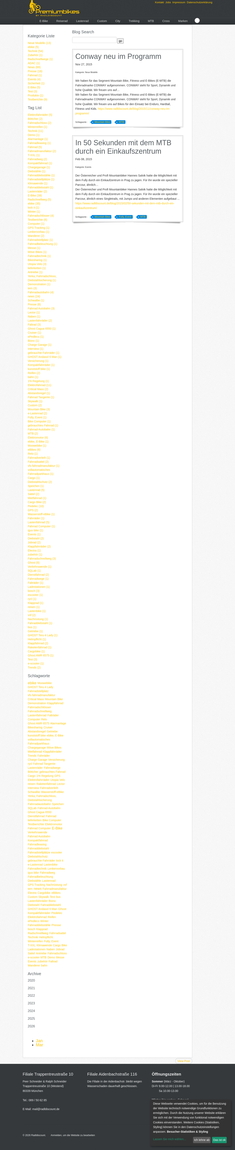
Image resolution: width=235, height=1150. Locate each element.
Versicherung (56, 759)
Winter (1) (34, 211)
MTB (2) (33, 433)
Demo (51, 957)
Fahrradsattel (57, 933)
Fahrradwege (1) (38, 578)
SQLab (32, 808)
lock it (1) (33, 207)
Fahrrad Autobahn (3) (41, 308)
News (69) (34, 67)
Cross (166, 21)
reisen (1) (34, 607)
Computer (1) (36, 223)
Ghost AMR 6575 (38, 723)
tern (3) (32, 288)
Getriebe (52, 731)
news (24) (34, 296)
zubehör (42, 961)
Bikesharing (35, 727)
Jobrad (60, 949)
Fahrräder (44, 755)
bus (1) (32, 627)
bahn (44, 965)
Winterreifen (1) (37, 126)
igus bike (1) (35, 530)
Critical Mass (36, 699)
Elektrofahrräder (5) (40, 114)
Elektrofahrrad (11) (39, 385)
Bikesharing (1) (37, 260)
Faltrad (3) (34, 324)
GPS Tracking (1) (38, 227)
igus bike (33, 872)
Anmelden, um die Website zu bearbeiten (73, 1135)
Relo (44, 719)
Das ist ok (219, 1140)
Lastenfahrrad (37, 715)
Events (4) (34, 79)
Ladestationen (37, 949)
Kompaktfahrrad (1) (40, 163)
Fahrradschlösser (39, 707)
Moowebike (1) (37, 445)
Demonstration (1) (39, 284)
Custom (102, 21)
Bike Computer (52, 820)
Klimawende (44, 945)
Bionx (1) (33, 340)
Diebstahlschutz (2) (40, 482)
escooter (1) (35, 594)
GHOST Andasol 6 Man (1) (45, 356)
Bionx (52, 900)
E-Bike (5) (34, 87)
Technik (33, 937)
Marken (183, 21)
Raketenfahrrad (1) (40, 647)
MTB (151, 21)
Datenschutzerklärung (199, 2)
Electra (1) (34, 550)
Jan (39, 1040)
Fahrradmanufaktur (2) (42, 151)
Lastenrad (82, 21)
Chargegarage (37, 747)
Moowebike (45, 683)
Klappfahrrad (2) (38, 643)
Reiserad (62, 21)
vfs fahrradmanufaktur (41, 695)
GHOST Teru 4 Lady (40, 687)
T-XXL (32, 945)
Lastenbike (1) (37, 611)
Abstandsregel (37, 731)
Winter (44, 921)
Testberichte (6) (37, 219)
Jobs (168, 2)
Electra (32, 892)
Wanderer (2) (36, 235)
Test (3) (32, 91)
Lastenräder (35, 767)
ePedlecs (34, 921)
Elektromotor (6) (38, 437)
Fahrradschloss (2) (39, 122)
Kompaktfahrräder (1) (41, 365)
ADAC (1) (34, 63)
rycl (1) (32, 599)
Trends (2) (34, 667)
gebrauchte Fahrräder (41, 860)
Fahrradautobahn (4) (41, 292)
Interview (33, 788)
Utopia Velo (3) (37, 264)
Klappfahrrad (55, 703)
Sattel (31, 953)
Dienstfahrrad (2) (38, 574)
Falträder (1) (35, 582)
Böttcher (33, 771)
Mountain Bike (54, 699)
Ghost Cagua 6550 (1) (42, 328)
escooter (56, 852)
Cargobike (44, 892)
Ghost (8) (34, 562)
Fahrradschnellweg (40, 711)
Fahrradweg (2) (37, 159)
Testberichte (36, 824)
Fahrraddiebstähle (39, 925)
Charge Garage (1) (40, 344)
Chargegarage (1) (39, 167)
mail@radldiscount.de (46, 1109)
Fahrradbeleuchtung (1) (42, 243)
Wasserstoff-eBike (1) (41, 514)
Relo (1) (33, 453)
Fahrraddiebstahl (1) (40, 187)
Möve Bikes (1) (37, 252)
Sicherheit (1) (36, 83)
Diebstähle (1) (36, 171)
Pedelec (56, 913)
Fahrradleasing (37, 844)
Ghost (62, 909)
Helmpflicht (46, 937)
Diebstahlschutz (38, 856)
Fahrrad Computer (39, 828)
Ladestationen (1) (39, 586)
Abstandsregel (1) (39, 393)
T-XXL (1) (34, 155)
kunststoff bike (37, 735)
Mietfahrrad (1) (37, 498)
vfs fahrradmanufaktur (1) (44, 465)
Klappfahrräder (52, 751)
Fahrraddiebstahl (38, 848)
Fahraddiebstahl (51, 905)
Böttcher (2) (35, 118)
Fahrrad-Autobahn (49, 808)
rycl (30, 763)
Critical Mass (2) (38, 389)
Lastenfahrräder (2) (40, 320)
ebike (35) (34, 203)
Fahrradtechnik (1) (39, 256)
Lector (61, 783)
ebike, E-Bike (55, 735)
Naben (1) (34, 316)
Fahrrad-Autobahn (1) (41, 429)
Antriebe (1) (35, 272)
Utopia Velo (57, 779)
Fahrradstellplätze (39, 852)
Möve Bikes (54, 747)
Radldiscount (38, 1135)
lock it (59, 860)
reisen (32, 783)
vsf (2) (32, 615)
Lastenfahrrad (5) (38, 522)
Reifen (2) (34, 373)
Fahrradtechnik (37, 868)
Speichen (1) (36, 486)
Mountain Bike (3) (39, 409)
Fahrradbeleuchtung (40, 876)
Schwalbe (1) (36, 300)
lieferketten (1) (37, 268)
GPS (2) (33, 510)
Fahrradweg (47, 872)
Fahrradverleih (49, 788)
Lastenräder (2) (37, 191)
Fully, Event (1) (37, 417)
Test (52, 896)
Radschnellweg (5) (39, 199)
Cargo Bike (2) (37, 502)
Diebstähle (34, 880)
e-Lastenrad (35, 864)
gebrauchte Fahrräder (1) (43, 352)
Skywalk (44, 896)
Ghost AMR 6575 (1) (41, 655)
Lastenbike (50, 864)
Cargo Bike (60, 945)
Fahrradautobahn (39, 804)
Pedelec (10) (36, 506)
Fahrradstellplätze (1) (41, 179)
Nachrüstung (54, 884)
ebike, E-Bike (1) (38, 441)
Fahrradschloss (57, 953)
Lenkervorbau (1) (38, 231)
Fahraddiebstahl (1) (40, 623)
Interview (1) (35, 348)
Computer (34, 719)
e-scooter (34, 957)
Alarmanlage (58, 723)
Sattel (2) (33, 494)
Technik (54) (35, 51)
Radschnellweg (38, 933)
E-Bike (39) (35, 195)
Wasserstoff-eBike (52, 792)
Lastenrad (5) (36, 490)
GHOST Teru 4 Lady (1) (42, 635)
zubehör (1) (35, 554)
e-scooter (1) (36, 663)
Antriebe (41, 953)
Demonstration (37, 703)
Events (32, 961)
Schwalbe (34, 792)
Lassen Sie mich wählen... (169, 1139)
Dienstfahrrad (36, 816)
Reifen (52, 917)
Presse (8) (34, 304)
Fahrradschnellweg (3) (42, 558)
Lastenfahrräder (38, 900)
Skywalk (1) (35, 401)
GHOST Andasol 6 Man (42, 909)
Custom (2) (35, 405)
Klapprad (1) (35, 603)
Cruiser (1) (34, 332)
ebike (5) (33, 47)
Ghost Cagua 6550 (40, 812)
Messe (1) (34, 248)
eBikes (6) (34, 449)
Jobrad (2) (34, 542)
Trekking (134, 21)
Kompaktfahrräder (39, 913)
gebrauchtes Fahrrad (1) (43, 425)
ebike (32, 683)
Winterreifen (35, 941)
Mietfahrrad (35, 751)
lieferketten (35, 820)
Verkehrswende (37, 832)
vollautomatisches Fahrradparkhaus (39, 741)
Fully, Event (51, 941)
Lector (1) (34, 312)
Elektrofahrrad (37, 917)
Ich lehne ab (201, 1140)
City (117, 21)
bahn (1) (33, 377)
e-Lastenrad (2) (37, 413)
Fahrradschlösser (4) (41, 215)
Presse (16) (35, 71)
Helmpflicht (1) (37, 639)
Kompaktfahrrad (38, 840)
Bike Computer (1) (39, 421)
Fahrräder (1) (36, 518)
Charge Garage (37, 759)
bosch (31, 929)
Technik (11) (35, 131)
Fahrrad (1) (35, 75)
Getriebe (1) (35, 631)
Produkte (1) (35, 95)
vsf (65, 884)
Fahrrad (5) (35, 147)
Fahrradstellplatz (38, 691)
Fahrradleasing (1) (39, 143)
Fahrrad (51, 816)
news (38, 889)
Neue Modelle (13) (39, 43)
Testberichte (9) (37, 99)
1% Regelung (45, 775)
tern (30, 888)
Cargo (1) (34, 477)
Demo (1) (34, 135)
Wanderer (34, 965)
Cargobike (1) (36, 651)
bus (58, 896)
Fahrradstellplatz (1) (40, 239)
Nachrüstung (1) (38, 619)
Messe (60, 957)
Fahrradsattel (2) (38, 461)
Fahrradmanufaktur (55, 888)
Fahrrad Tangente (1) (41, 397)
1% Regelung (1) (38, 381)
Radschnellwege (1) (40, 59)
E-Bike (44, 21)
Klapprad (42, 929)
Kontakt (159, 2)
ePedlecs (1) (36, 336)
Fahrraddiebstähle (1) (41, 175)
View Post (184, 1061)
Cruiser (48, 727)
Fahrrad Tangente (44, 763)
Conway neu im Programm (118, 56)
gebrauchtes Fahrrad (52, 771)
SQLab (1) (34, 570)
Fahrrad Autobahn (39, 836)
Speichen (58, 804)
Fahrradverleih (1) (39, 457)
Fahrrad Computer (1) (41, 526)
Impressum (178, 2)
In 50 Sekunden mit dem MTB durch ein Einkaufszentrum (123, 147)
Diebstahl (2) (36, 538)
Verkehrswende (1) (40, 566)
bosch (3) (34, 590)
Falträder (53, 715)
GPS (57, 775)
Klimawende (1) (37, 183)
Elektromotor (53, 824)
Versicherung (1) (38, 360)
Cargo (32, 775)
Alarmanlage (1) (38, 139)
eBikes (56, 892)
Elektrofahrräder (39, 779)
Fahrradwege (52, 767)
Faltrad (53, 961)
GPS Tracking (36, 884)
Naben (50, 949)
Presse (56, 925)
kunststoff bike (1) (39, 369)
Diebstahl (34, 905)
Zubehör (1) (35, 55)
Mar (39, 1044)
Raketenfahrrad (46, 783)
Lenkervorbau (56, 868)
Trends (32, 755)
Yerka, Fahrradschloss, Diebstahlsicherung (42, 798)
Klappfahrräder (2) (39, 546)
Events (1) (34, 534)
